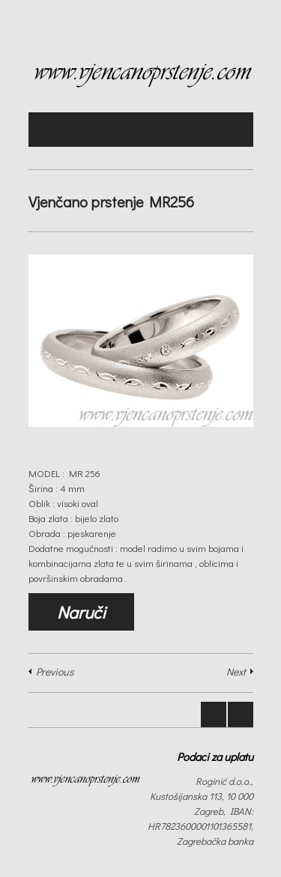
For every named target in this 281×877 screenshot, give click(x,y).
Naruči (81, 612)
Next (236, 671)
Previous (54, 671)
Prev (213, 714)
